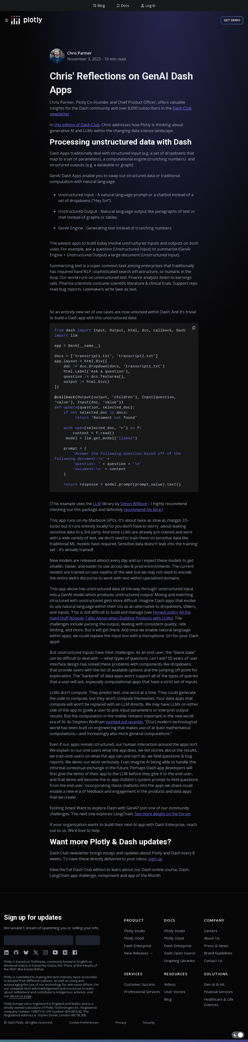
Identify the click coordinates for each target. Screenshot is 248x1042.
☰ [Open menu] (6, 20)
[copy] (193, 327)
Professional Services (142, 991)
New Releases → (138, 953)
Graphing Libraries (179, 960)
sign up (155, 858)
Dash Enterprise (137, 945)
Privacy (120, 1022)
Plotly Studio (134, 930)
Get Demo (232, 20)
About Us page (21, 996)
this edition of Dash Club (77, 124)
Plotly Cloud (134, 938)
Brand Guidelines (218, 953)
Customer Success (139, 984)
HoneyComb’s (165, 612)
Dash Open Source (179, 953)
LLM (97, 503)
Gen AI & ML (214, 984)
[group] (99, 5)
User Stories (174, 991)
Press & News (216, 945)
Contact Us (213, 960)
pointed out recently (124, 722)
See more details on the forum (163, 813)
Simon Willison (133, 503)
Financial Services (218, 991)
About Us (212, 938)
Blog (168, 999)
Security (149, 1022)
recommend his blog (142, 509)
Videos (170, 984)
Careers (210, 930)
